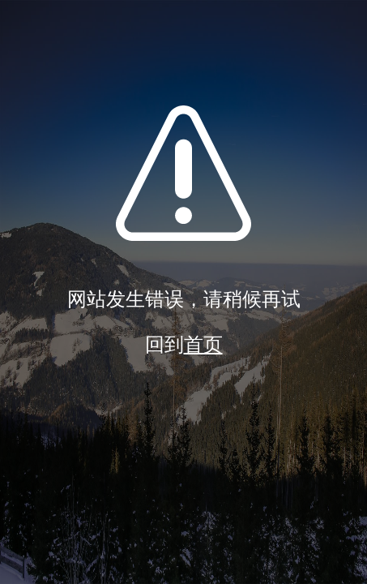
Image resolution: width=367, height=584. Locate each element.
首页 (203, 344)
